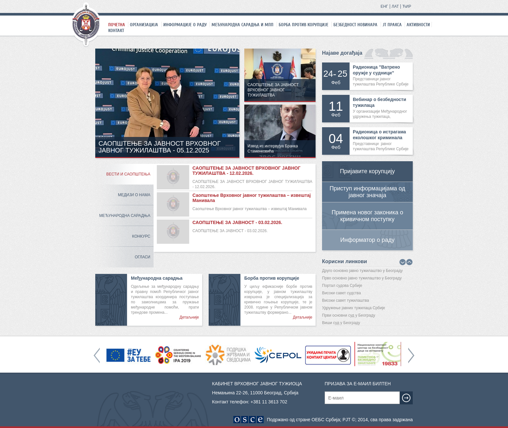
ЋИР (406, 6)
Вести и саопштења (128, 174)
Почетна (116, 24)
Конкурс (141, 236)
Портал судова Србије (342, 285)
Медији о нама (134, 195)
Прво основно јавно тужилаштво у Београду (362, 278)
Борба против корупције (304, 24)
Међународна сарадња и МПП (242, 24)
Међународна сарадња (124, 215)
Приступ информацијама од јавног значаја (367, 191)
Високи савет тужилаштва (345, 300)
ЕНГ (384, 6)
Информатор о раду (367, 240)
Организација (144, 24)
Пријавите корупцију (367, 171)
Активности (418, 24)
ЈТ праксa (392, 24)
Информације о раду (185, 24)
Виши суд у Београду (341, 323)
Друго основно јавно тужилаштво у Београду (362, 270)
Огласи (142, 257)
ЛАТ (395, 6)
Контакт (116, 30)
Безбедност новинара (355, 24)
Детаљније (189, 317)
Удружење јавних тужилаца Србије (353, 308)
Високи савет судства (341, 293)
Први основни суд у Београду (348, 315)
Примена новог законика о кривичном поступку (367, 215)
